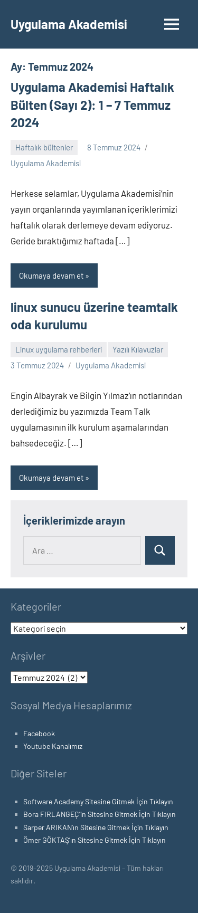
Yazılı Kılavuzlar (137, 349)
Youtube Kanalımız (52, 745)
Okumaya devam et (51, 275)
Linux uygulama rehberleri (58, 349)
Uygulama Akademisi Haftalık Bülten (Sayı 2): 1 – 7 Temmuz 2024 (92, 104)
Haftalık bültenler (44, 147)
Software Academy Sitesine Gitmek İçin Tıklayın (98, 801)
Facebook (39, 733)
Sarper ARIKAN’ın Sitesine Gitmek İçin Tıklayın (95, 827)
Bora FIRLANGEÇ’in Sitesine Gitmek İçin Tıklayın (99, 814)
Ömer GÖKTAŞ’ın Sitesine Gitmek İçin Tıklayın (94, 839)
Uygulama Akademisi (69, 24)
